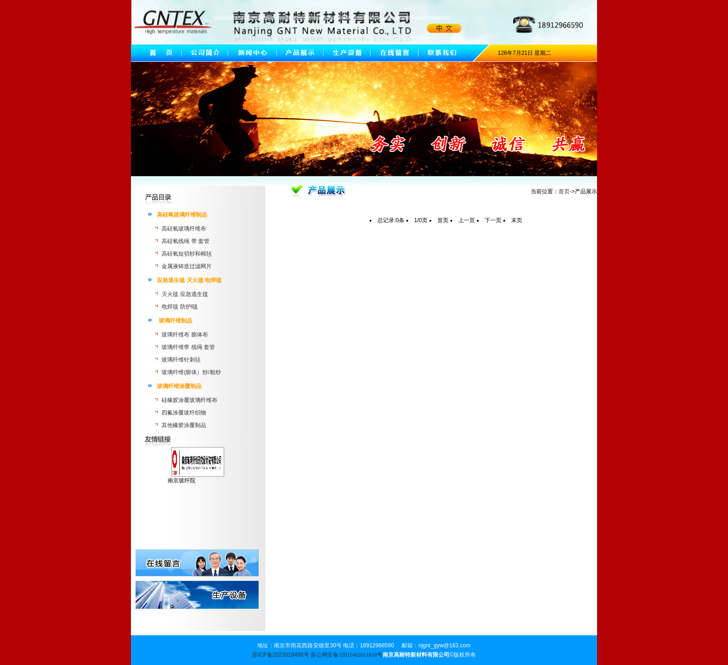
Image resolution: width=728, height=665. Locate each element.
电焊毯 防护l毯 (180, 306)
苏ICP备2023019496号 (280, 655)
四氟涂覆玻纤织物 (184, 412)
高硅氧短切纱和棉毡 (187, 253)
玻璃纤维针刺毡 (181, 359)
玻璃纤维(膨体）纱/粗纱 (191, 372)
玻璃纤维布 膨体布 (185, 334)
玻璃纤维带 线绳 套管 (188, 347)
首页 (564, 191)
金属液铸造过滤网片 (187, 266)
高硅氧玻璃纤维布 (184, 228)
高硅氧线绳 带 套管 (185, 241)
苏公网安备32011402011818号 (347, 655)
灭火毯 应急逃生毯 (185, 294)
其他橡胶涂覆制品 (184, 425)
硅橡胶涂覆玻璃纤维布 (189, 400)
